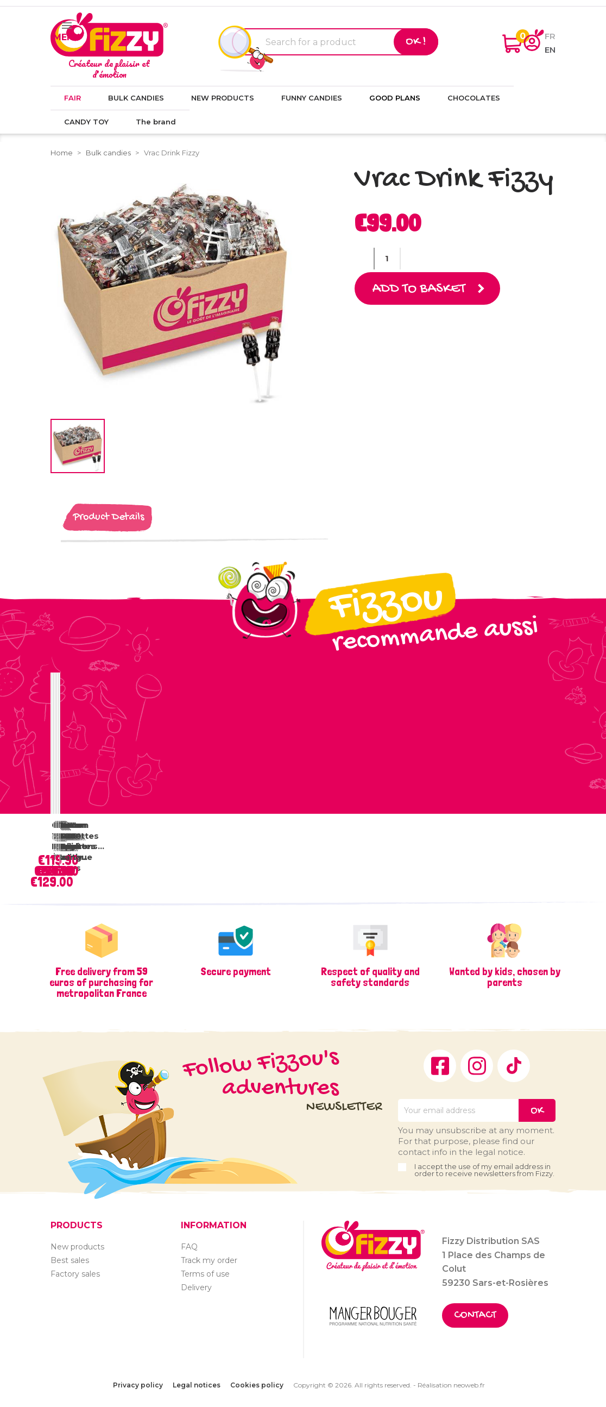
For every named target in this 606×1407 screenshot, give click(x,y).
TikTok (513, 1066)
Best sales (69, 1260)
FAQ (189, 1247)
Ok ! (416, 42)
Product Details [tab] (108, 517)
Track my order (209, 1260)
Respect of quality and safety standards (370, 977)
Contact (475, 1315)
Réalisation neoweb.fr (451, 1385)
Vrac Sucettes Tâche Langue (79, 841)
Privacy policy (138, 1385)
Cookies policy (256, 1385)
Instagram (476, 1066)
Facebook (440, 1066)
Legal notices (196, 1385)
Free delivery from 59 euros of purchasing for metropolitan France (101, 982)
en (550, 50)
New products (77, 1247)
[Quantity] (387, 258)
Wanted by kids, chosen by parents (504, 977)
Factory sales (75, 1274)
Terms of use (205, 1274)
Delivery (196, 1287)
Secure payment (235, 971)
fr (550, 36)
